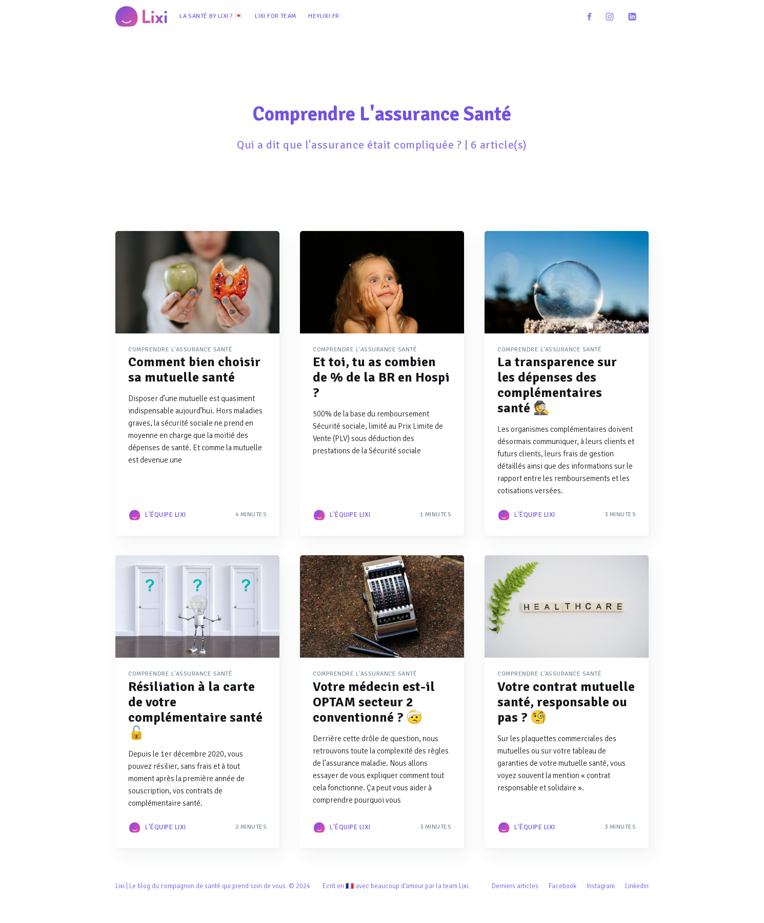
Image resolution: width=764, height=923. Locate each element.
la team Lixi (452, 886)
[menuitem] (211, 16)
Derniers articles (515, 886)
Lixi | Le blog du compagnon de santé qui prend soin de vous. (201, 886)
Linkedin (637, 886)
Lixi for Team (275, 16)
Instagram (601, 886)
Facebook (562, 886)
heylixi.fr (323, 16)
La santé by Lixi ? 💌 (211, 16)
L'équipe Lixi (165, 515)
